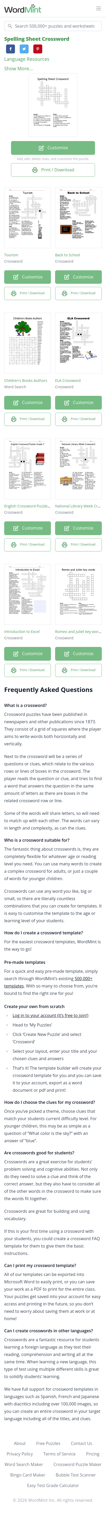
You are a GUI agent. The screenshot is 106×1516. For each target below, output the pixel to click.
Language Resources (26, 59)
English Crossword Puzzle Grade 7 (33, 505)
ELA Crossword (68, 380)
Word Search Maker (23, 1464)
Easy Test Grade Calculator (53, 1485)
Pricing (92, 1454)
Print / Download (53, 170)
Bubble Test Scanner (76, 1475)
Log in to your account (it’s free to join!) (50, 1015)
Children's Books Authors (25, 380)
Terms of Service (59, 1454)
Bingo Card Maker (27, 1475)
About (20, 1443)
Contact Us (81, 1443)
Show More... (18, 68)
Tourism (11, 254)
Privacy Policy (20, 1454)
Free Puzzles (48, 1443)
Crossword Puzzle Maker (78, 1464)
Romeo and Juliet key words (79, 631)
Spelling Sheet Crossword (36, 38)
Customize (53, 148)
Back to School (67, 254)
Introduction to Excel (22, 631)
